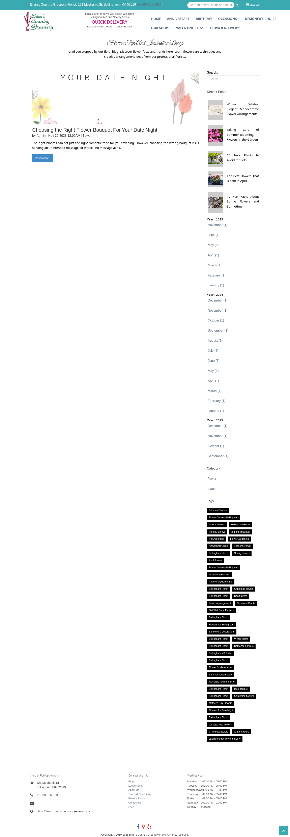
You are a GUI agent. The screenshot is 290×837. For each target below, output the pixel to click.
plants (212, 489)
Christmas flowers (243, 589)
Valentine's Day (190, 28)
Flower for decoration (220, 667)
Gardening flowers (244, 696)
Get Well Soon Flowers (221, 610)
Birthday (204, 19)
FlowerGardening (239, 538)
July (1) (213, 350)
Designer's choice (260, 19)
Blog (131, 781)
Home (156, 19)
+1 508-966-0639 (149, 4)
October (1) (216, 320)
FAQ (131, 806)
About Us (133, 789)
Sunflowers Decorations (222, 631)
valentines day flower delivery (225, 738)
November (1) (218, 225)
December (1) (218, 300)
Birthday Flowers (218, 510)
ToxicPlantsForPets (219, 574)
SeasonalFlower (242, 546)
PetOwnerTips (216, 538)
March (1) (215, 265)
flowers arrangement (220, 603)
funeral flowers (217, 524)
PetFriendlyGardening (221, 581)
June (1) (214, 235)
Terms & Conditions (139, 794)
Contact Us (134, 802)
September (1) (218, 330)
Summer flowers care (220, 674)
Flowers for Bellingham (221, 624)
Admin (41, 135)
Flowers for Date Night (221, 710)
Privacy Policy (136, 798)
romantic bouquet (240, 531)
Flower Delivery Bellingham (223, 517)
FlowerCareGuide (218, 546)
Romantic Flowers (244, 646)
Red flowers (240, 596)
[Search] (233, 79)
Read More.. (42, 158)
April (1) (213, 255)
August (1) (215, 340)
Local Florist (135, 785)
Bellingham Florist (240, 524)
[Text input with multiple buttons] (210, 5)
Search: (212, 72)
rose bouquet (241, 689)
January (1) (216, 285)
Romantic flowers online (222, 681)
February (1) (217, 275)
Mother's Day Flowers (220, 703)
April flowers (215, 560)
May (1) (213, 245)
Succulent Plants (246, 603)
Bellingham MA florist (220, 653)
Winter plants (241, 639)
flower (212, 478)
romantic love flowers (220, 724)
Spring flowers (242, 553)
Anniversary (178, 19)
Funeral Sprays (217, 531)
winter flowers (241, 731)
